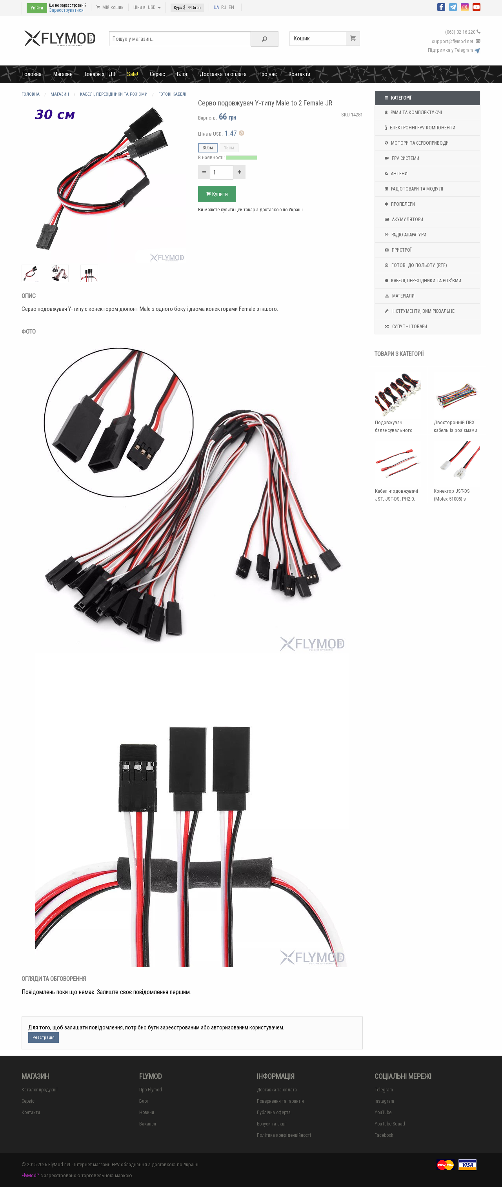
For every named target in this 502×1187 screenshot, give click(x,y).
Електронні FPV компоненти (419, 127)
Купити (217, 194)
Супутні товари (405, 326)
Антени (395, 173)
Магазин (63, 74)
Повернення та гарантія (280, 1101)
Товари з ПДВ (99, 74)
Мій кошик (110, 7)
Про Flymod (150, 1090)
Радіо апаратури (404, 235)
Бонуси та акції (272, 1124)
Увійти (37, 8)
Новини (146, 1112)
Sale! (132, 74)
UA (216, 7)
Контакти (299, 74)
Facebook (384, 1135)
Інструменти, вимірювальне (419, 311)
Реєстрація (44, 1037)
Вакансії (147, 1124)
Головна (32, 74)
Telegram (384, 1090)
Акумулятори (403, 219)
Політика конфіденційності (284, 1135)
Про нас (267, 74)
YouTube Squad (390, 1124)
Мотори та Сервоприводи (416, 143)
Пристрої (397, 250)
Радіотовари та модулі (413, 189)
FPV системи (401, 158)
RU (223, 7)
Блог (182, 74)
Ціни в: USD (147, 7)
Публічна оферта (274, 1112)
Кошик (327, 38)
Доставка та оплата (223, 74)
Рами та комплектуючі (412, 112)
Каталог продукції (40, 1090)
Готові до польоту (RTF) (415, 265)
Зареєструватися (66, 10)
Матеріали (399, 296)
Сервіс (157, 74)
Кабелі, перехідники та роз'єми (422, 280)
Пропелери (399, 204)
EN (231, 7)
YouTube (383, 1112)
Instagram (384, 1101)
